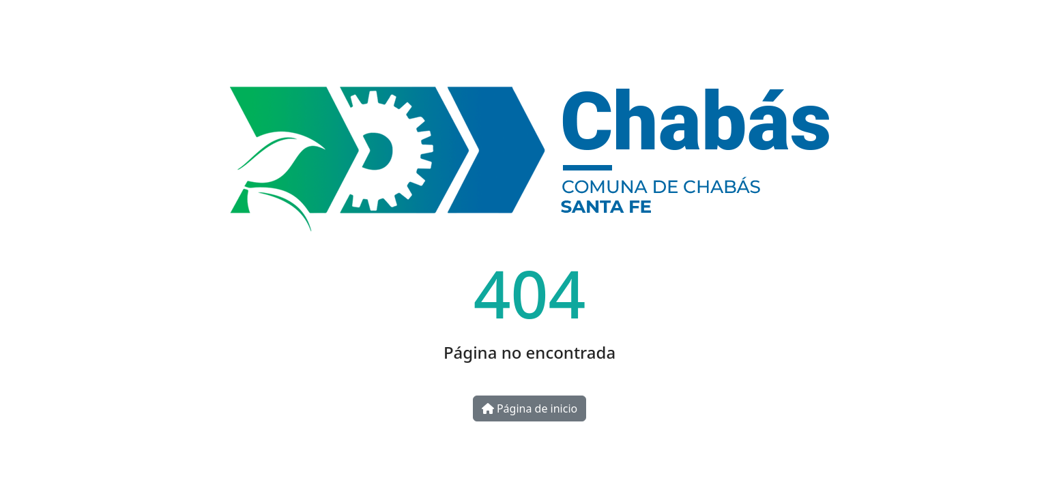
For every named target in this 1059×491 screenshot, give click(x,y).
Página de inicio (529, 408)
